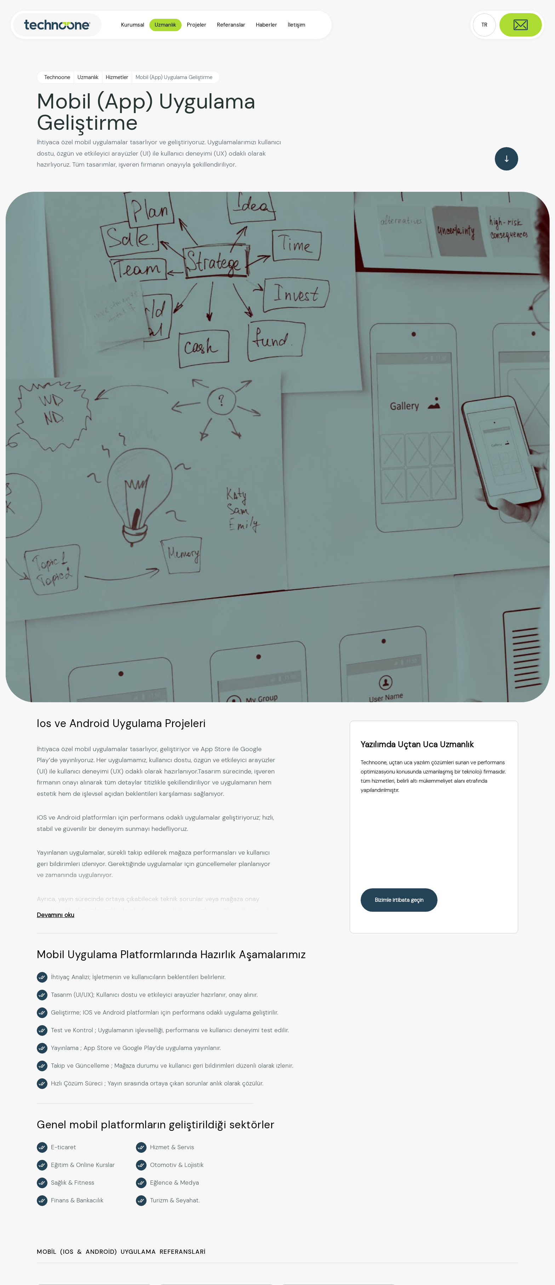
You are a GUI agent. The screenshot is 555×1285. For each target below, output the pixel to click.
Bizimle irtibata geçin (399, 900)
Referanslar (231, 24)
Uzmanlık (88, 77)
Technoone (57, 77)
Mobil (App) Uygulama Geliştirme (174, 77)
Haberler (266, 24)
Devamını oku (55, 915)
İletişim (296, 24)
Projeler (196, 24)
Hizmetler (117, 77)
